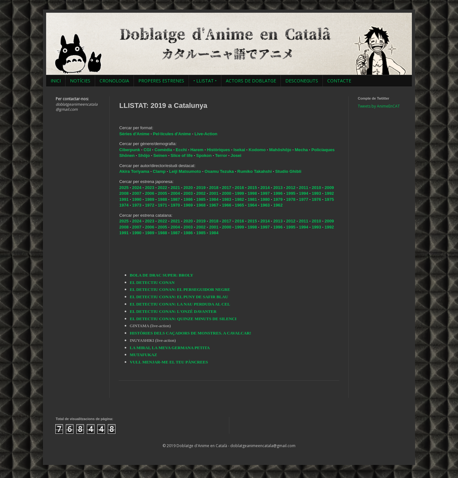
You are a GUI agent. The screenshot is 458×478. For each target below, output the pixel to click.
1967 (213, 205)
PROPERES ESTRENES (161, 81)
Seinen (160, 155)
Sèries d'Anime (134, 133)
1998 (252, 193)
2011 (303, 187)
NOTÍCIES (80, 81)
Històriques (219, 149)
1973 (136, 205)
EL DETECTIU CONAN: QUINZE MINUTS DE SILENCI (183, 318)
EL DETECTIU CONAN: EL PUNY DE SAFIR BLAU (179, 296)
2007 (136, 193)
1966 (226, 205)
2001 (213, 193)
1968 (200, 205)
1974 (123, 205)
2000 (226, 193)
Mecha (302, 149)
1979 (277, 199)
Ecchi (182, 149)
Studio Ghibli (288, 171)
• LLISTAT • (205, 81)
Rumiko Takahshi (254, 171)
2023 (149, 187)
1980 (265, 199)
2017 (226, 187)
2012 (290, 187)
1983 (226, 199)
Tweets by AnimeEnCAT (379, 106)
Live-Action (205, 133)
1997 (265, 193)
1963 (265, 205)
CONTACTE (339, 81)
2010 (316, 187)
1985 (200, 199)
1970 (175, 205)
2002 (200, 193)
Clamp (159, 171)
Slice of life (181, 155)
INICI (56, 81)
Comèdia (164, 149)
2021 (175, 187)
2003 (188, 193)
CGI (147, 149)
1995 (290, 193)
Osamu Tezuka (219, 171)
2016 (239, 187)
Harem (198, 149)
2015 (252, 187)
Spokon (204, 155)
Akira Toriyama (134, 171)
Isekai (239, 149)
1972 (149, 205)
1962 (277, 205)
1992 (329, 193)
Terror (221, 155)
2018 (213, 187)
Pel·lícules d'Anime (172, 133)
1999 (239, 193)
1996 (277, 193)
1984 (213, 199)
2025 (123, 187)
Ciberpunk (130, 149)
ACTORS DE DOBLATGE (251, 81)
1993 (316, 193)
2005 (162, 193)
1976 (316, 199)
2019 (200, 187)
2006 (149, 193)
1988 (162, 199)
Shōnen (127, 155)
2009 (329, 187)
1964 (252, 205)
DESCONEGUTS (301, 81)
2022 (162, 187)
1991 (123, 199)
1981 (252, 199)
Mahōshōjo (280, 149)
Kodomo (258, 149)
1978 (290, 199)
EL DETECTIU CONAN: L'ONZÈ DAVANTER (173, 311)
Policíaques (323, 149)
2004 (175, 193)
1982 (239, 199)
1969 (188, 205)
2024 (136, 187)
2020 (188, 187)
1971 (162, 205)
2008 (123, 193)
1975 (329, 199)
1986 (188, 199)
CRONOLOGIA (114, 81)
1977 (303, 199)
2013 (277, 187)
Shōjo (144, 155)
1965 (239, 205)
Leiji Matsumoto (185, 171)
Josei (236, 155)
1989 (149, 199)
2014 (265, 187)
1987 (175, 199)
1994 (303, 193)
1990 (136, 199)
